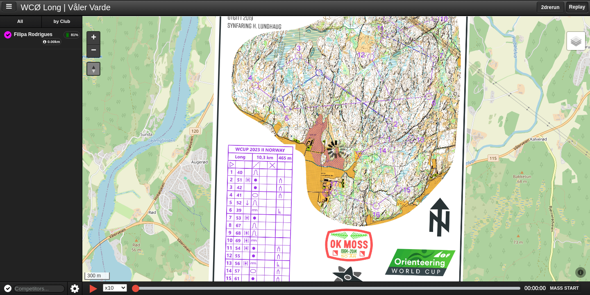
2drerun (550, 7)
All (20, 21)
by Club (62, 21)
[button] (93, 38)
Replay (577, 7)
